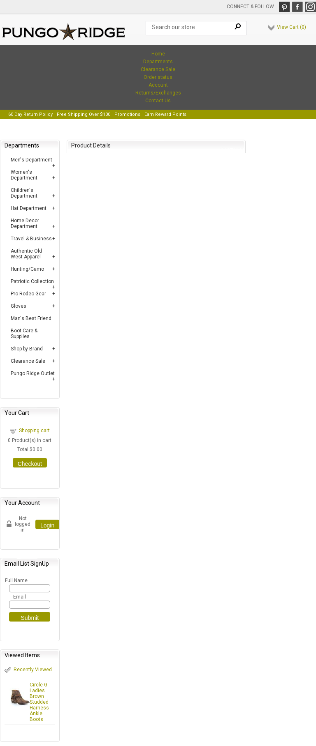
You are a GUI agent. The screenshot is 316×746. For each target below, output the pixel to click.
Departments (158, 61)
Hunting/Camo (27, 269)
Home (158, 54)
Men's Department (31, 160)
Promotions (127, 114)
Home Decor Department (25, 223)
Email (19, 597)
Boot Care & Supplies (24, 333)
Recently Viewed (33, 669)
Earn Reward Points (165, 114)
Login (47, 525)
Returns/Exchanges (158, 93)
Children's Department (24, 193)
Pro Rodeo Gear (28, 294)
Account (158, 85)
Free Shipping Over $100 (83, 114)
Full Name (16, 580)
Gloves (18, 306)
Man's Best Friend (31, 318)
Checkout (30, 463)
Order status (158, 77)
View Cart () (291, 27)
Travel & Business (31, 239)
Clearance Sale (158, 69)
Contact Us (158, 101)
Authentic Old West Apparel (26, 254)
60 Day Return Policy (30, 114)
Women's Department (24, 175)
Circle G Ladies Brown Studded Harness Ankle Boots (39, 702)
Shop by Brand (27, 349)
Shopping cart (34, 430)
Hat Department (28, 208)
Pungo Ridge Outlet (33, 373)
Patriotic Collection (32, 281)
